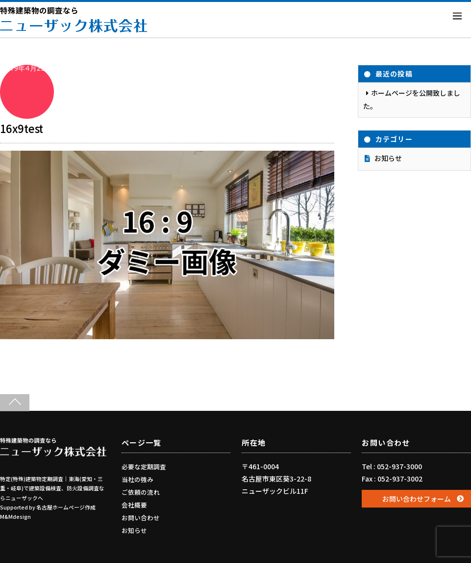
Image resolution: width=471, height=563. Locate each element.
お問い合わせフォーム (416, 499)
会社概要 (134, 504)
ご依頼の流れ (141, 492)
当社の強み (137, 479)
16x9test (21, 128)
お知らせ (388, 158)
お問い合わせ (141, 517)
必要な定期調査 (144, 466)
